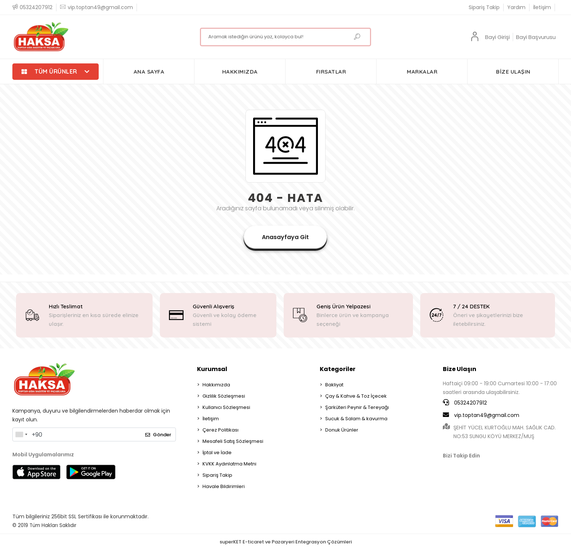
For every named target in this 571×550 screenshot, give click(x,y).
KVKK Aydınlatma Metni (229, 463)
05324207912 (465, 402)
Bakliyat (334, 384)
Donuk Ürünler (341, 429)
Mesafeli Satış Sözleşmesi (232, 441)
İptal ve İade (217, 452)
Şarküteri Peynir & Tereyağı (357, 407)
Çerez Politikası (220, 429)
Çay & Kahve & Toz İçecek (356, 396)
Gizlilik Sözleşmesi (223, 396)
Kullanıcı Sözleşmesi (226, 407)
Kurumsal (212, 369)
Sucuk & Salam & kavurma (356, 418)
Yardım (516, 7)
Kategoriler (337, 369)
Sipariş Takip (484, 7)
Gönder (158, 434)
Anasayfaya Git (285, 237)
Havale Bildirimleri (223, 486)
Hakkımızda (216, 384)
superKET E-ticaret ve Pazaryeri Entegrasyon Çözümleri (286, 541)
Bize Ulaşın (459, 369)
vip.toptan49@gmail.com (481, 415)
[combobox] (21, 434)
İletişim (542, 7)
